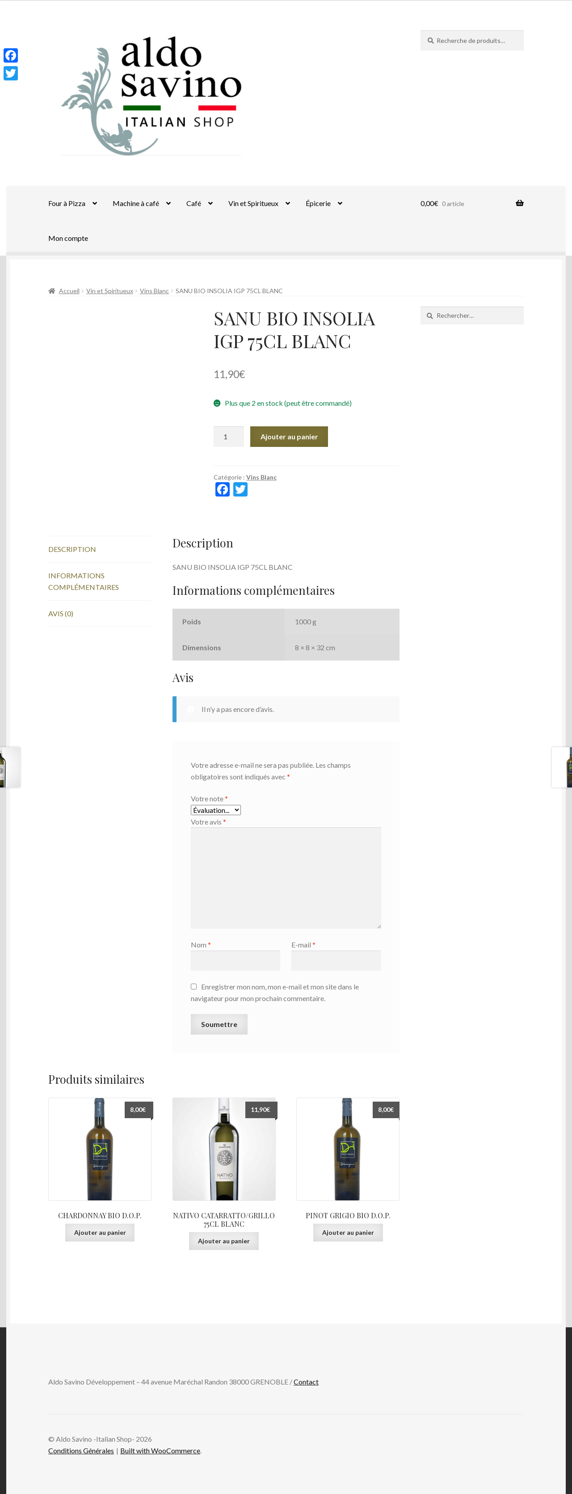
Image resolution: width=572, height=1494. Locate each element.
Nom (201, 944)
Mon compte (68, 238)
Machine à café (136, 203)
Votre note (209, 798)
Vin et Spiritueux (253, 203)
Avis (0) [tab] (60, 613)
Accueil (69, 291)
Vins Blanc (154, 291)
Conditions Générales (81, 1450)
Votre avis (208, 821)
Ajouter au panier (289, 436)
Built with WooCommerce (160, 1450)
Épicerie (318, 203)
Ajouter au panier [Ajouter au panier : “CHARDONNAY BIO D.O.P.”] (100, 1232)
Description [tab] (72, 549)
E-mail (303, 944)
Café (193, 203)
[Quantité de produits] (229, 436)
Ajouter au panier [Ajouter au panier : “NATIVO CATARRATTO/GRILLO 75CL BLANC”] (224, 1241)
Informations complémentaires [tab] (83, 581)
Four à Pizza (66, 203)
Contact (306, 1381)
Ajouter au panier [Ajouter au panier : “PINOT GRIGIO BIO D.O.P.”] (348, 1232)
